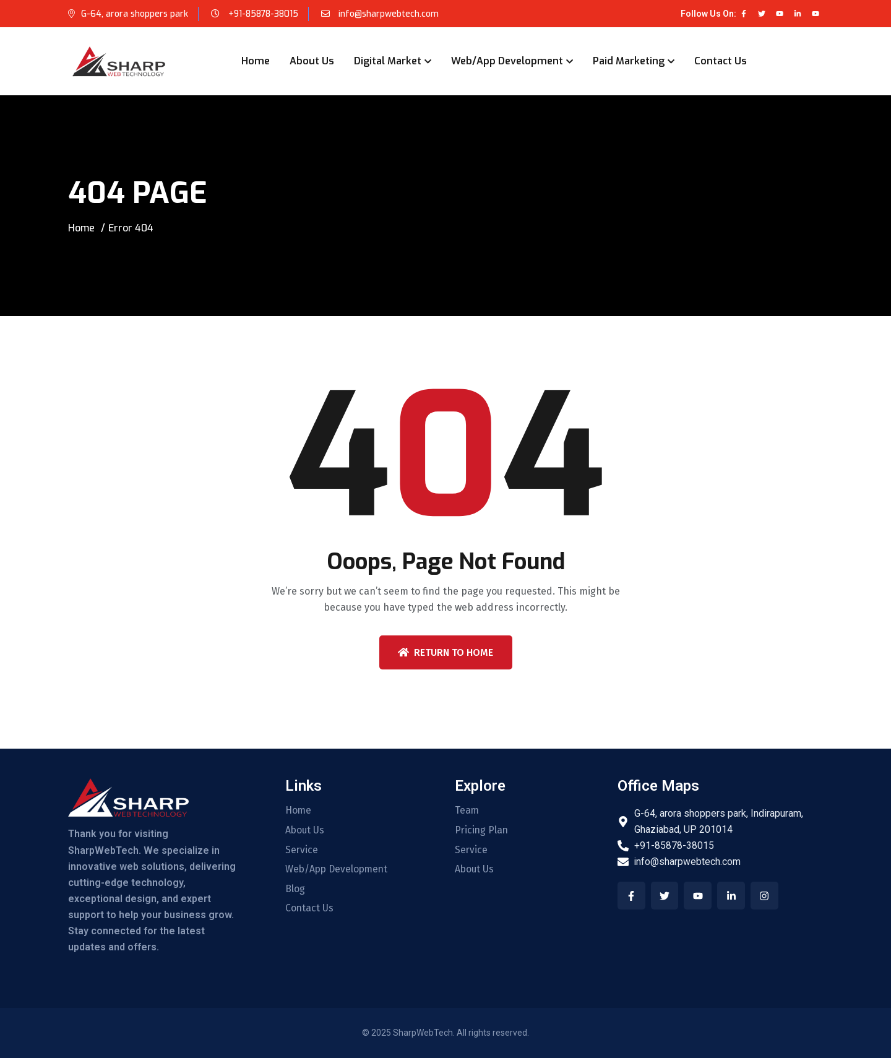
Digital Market (387, 60)
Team (467, 810)
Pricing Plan (482, 830)
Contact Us (720, 60)
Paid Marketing (629, 60)
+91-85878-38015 (263, 14)
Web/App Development (507, 60)
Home (255, 60)
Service (302, 850)
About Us (312, 60)
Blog (295, 890)
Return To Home (445, 652)
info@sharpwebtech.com (389, 14)
